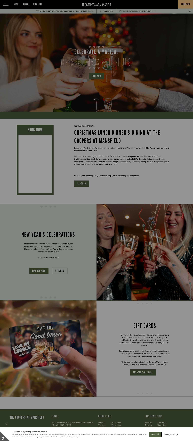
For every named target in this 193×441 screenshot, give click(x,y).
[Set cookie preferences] (5, 436)
